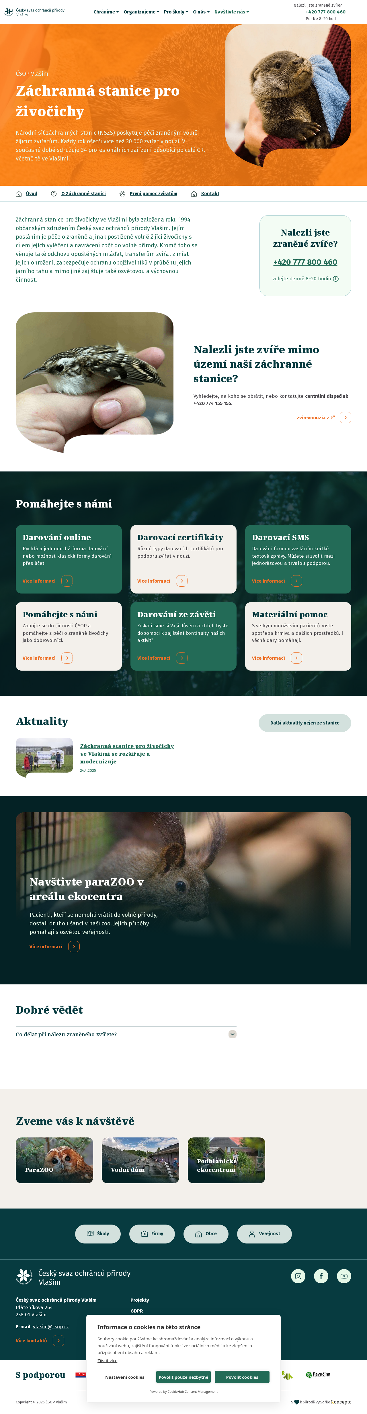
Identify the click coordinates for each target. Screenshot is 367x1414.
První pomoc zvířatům (153, 193)
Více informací (46, 947)
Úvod (31, 193)
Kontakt (210, 193)
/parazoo (54, 1160)
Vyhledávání (358, 12)
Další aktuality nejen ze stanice (304, 723)
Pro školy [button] (174, 12)
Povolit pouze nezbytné (183, 1377)
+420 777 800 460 (325, 12)
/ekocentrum (226, 1160)
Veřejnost (269, 1234)
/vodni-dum (140, 1160)
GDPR (136, 1311)
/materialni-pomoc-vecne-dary (298, 636)
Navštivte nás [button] (229, 12)
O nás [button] (199, 12)
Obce (211, 1234)
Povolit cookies (242, 1377)
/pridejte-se (69, 636)
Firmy (157, 1234)
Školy (103, 1234)
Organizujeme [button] (139, 12)
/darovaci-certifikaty (183, 559)
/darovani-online (69, 559)
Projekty (139, 1300)
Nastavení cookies (125, 1377)
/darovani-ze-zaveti (183, 636)
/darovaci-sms (298, 559)
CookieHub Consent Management (192, 1391)
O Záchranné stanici (83, 193)
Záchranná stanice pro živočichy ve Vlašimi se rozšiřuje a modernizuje (127, 754)
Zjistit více (107, 1360)
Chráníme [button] (104, 12)
